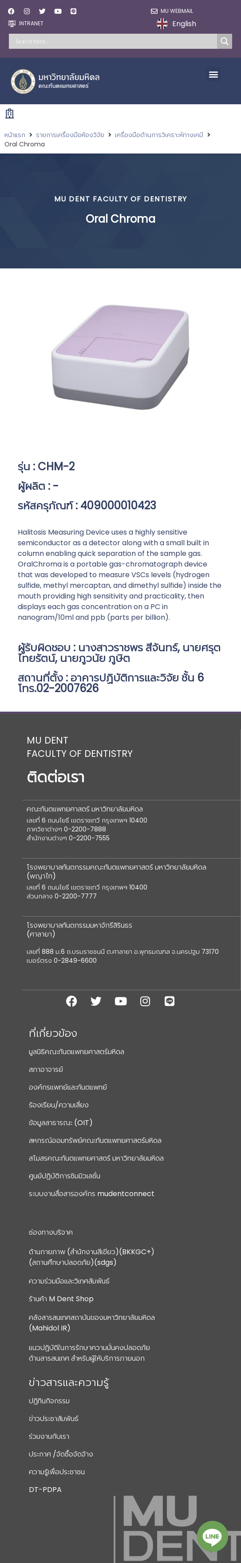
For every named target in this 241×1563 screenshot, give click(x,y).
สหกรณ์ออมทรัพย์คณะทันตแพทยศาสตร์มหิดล (95, 1140)
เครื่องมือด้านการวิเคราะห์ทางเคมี (159, 134)
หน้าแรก (14, 134)
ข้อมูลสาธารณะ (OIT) (61, 1123)
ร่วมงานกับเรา (49, 1436)
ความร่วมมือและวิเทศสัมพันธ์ (69, 1281)
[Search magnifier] (224, 41)
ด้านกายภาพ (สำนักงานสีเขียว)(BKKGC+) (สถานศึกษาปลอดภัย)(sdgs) (91, 1257)
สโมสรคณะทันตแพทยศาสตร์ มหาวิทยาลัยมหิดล (96, 1158)
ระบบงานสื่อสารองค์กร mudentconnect (91, 1194)
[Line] (212, 1536)
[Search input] (115, 41)
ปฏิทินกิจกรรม (49, 1401)
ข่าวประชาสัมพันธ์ (54, 1418)
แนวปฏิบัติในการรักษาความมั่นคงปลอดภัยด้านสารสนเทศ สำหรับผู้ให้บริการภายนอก (89, 1353)
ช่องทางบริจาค (51, 1232)
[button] (213, 74)
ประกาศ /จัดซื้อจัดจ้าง (61, 1454)
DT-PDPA (45, 1489)
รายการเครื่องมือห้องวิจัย (70, 134)
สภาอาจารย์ (46, 1069)
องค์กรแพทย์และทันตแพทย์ (68, 1087)
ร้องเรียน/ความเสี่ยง (59, 1105)
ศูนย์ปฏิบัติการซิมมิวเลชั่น (64, 1176)
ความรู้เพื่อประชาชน (57, 1472)
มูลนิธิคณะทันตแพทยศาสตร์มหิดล (76, 1052)
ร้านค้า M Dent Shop (61, 1299)
